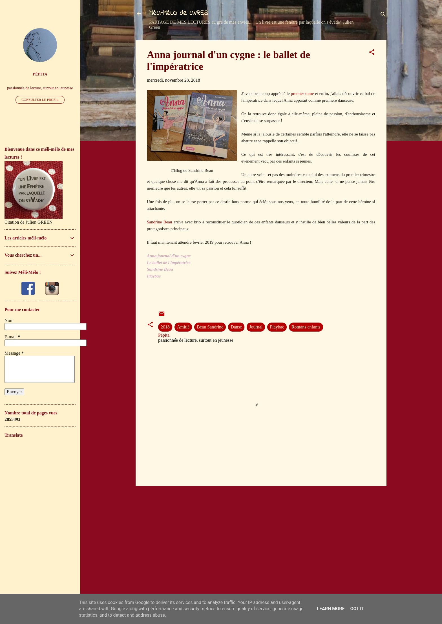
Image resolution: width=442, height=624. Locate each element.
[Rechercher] (383, 15)
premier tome (302, 93)
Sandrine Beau (159, 222)
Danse (236, 327)
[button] (371, 53)
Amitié (183, 327)
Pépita (40, 74)
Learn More (330, 608)
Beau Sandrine (210, 327)
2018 (165, 327)
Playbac (277, 327)
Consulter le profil (40, 100)
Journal (255, 327)
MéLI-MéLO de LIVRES (178, 13)
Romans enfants (306, 327)
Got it (357, 608)
